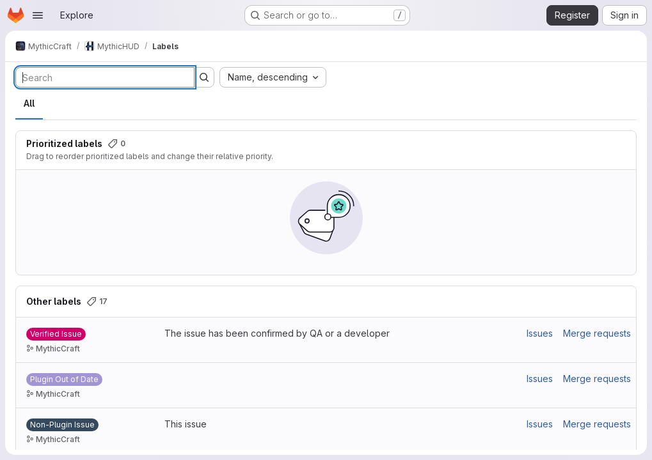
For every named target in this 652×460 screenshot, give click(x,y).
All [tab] (29, 103)
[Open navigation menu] (38, 15)
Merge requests (597, 333)
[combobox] (272, 77)
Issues (540, 333)
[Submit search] (204, 77)
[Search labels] (105, 77)
